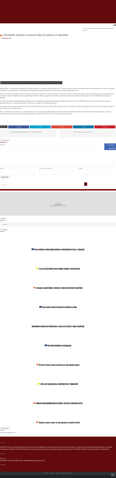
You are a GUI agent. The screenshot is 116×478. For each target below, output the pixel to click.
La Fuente (4, 224)
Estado (87, 28)
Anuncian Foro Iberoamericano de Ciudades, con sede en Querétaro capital (58, 403)
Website (81, 168)
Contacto (58, 473)
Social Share (110, 148)
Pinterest (105, 127)
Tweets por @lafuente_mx (8, 433)
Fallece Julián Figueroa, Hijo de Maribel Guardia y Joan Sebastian (58, 269)
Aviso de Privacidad (66, 473)
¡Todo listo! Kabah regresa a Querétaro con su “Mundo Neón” (58, 384)
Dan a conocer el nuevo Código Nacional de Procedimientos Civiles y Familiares (58, 249)
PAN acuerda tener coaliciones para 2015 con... (83, 132)
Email (45, 168)
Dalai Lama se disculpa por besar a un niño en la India (58, 307)
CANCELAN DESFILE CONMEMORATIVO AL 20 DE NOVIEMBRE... (26, 132)
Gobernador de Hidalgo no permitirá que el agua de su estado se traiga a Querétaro (58, 326)
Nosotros (52, 473)
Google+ (62, 127)
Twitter (40, 127)
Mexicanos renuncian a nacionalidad (58, 345)
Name (2, 168)
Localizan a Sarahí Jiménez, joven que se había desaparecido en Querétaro (58, 288)
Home (84, 28)
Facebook (19, 127)
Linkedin (84, 127)
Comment (2, 144)
